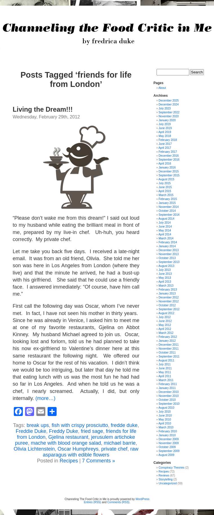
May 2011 (165, 372)
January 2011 (167, 388)
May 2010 (165, 419)
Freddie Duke (31, 431)
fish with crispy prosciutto (80, 425)
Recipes (69, 461)
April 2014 (165, 234)
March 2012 (166, 332)
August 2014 (166, 218)
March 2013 (166, 285)
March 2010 (166, 427)
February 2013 (168, 289)
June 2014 (165, 226)
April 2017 (165, 147)
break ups (37, 425)
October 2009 (167, 447)
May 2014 (165, 230)
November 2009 (169, 443)
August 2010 (166, 407)
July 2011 (165, 364)
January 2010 (167, 435)
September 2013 (169, 262)
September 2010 (169, 403)
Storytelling (165, 479)
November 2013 (169, 254)
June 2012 (165, 321)
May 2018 (165, 136)
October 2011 (167, 352)
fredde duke (124, 425)
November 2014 (169, 206)
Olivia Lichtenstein (34, 449)
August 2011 (166, 360)
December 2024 (169, 104)
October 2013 (167, 258)
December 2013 (169, 250)
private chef (114, 449)
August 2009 (166, 454)
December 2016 (169, 155)
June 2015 (165, 187)
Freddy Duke (63, 431)
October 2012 (167, 305)
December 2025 (169, 100)
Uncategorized (168, 483)
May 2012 (165, 325)
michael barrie (120, 443)
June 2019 (165, 128)
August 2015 (166, 179)
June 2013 (165, 273)
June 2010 (165, 415)
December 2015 (169, 171)
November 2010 (169, 395)
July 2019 (165, 124)
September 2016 (169, 159)
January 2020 (167, 120)
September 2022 (169, 112)
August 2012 (166, 313)
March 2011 (166, 380)
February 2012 (168, 336)
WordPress (142, 499)
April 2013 (165, 281)
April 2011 (165, 376)
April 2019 (165, 132)
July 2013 (165, 269)
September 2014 (169, 214)
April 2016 (165, 163)
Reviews (164, 475)
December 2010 (169, 391)
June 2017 (165, 143)
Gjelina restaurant (68, 437)
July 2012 (165, 317)
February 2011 (168, 384)
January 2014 (167, 246)
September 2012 (169, 309)
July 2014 (165, 222)
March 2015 (166, 195)
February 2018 (168, 139)
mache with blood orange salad (66, 443)
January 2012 (167, 340)
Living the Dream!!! (43, 109)
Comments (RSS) (118, 502)
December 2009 (169, 439)
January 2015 (167, 202)
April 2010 (165, 423)
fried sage (92, 431)
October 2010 (167, 399)
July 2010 (165, 411)
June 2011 (165, 368)
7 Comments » (98, 461)
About (162, 87)
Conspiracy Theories (171, 467)
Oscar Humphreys (77, 449)
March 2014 (166, 238)
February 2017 (168, 151)
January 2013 (167, 293)
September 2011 (169, 356)
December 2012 (169, 297)
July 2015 (165, 183)
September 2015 (169, 175)
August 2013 (166, 265)
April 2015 (165, 191)
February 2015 (168, 199)
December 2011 (169, 344)
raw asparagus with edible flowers (91, 452)
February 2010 (168, 431)
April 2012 (165, 328)
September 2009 (169, 451)
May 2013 (165, 277)
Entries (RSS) (92, 502)
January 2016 (167, 167)
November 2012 (169, 301)
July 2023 (165, 108)
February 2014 (168, 242)
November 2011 (169, 348)
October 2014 (167, 210)
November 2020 (169, 116)
